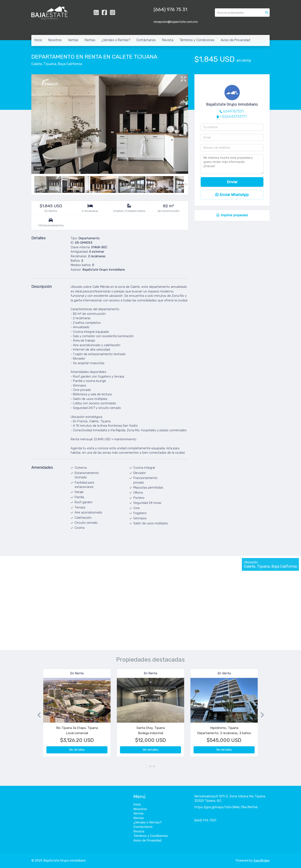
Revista (167, 40)
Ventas (73, 40)
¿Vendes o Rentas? (116, 40)
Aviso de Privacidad (235, 40)
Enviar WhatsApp (232, 194)
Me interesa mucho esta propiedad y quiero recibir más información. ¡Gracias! (232, 164)
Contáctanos (146, 40)
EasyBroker (262, 860)
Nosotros (55, 40)
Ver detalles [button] (77, 749)
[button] (37, 714)
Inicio (38, 40)
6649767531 (233, 111)
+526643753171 (233, 116)
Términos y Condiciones (197, 40)
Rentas (90, 40)
